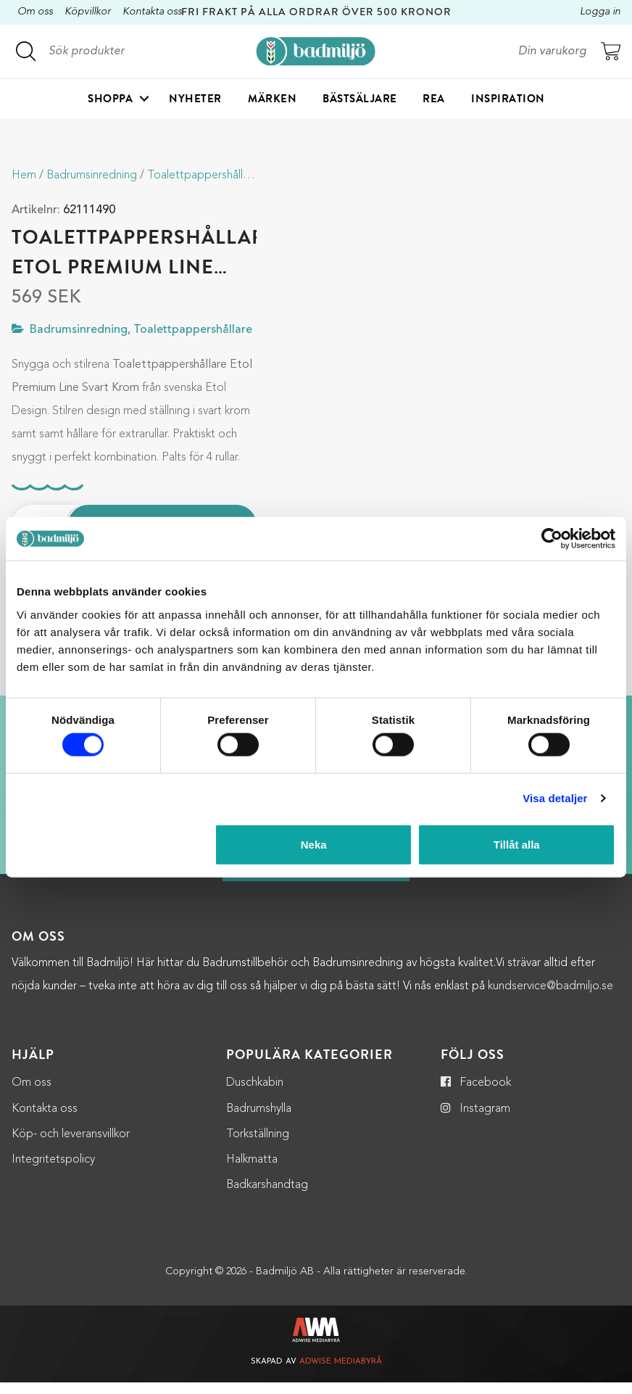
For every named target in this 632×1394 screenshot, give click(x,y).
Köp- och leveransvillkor (71, 1146)
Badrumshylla (258, 1120)
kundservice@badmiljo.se (550, 999)
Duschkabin (254, 1095)
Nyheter (195, 99)
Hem (24, 175)
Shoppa (110, 99)
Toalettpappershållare (203, 175)
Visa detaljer (555, 798)
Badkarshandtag (267, 1197)
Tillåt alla (517, 844)
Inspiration (508, 99)
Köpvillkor (88, 12)
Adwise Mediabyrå (340, 1374)
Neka (314, 844)
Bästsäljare (360, 99)
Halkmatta (252, 1171)
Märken (272, 99)
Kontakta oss (152, 12)
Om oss (35, 12)
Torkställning (257, 1146)
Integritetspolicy (53, 1171)
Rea (434, 99)
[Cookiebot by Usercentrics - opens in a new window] (551, 539)
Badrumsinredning (91, 175)
